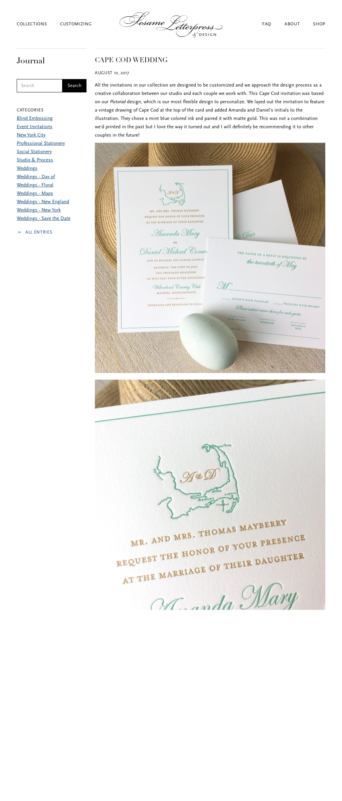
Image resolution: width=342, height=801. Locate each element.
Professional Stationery (41, 143)
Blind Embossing (35, 118)
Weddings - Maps (35, 193)
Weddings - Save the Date (43, 218)
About (292, 24)
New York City (31, 135)
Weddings (27, 168)
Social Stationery (34, 151)
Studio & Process (35, 160)
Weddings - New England (43, 202)
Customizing (76, 24)
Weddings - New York (39, 210)
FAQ (266, 24)
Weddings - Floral (35, 185)
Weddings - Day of (36, 176)
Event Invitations (34, 126)
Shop (319, 24)
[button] (38, 24)
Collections (32, 24)
